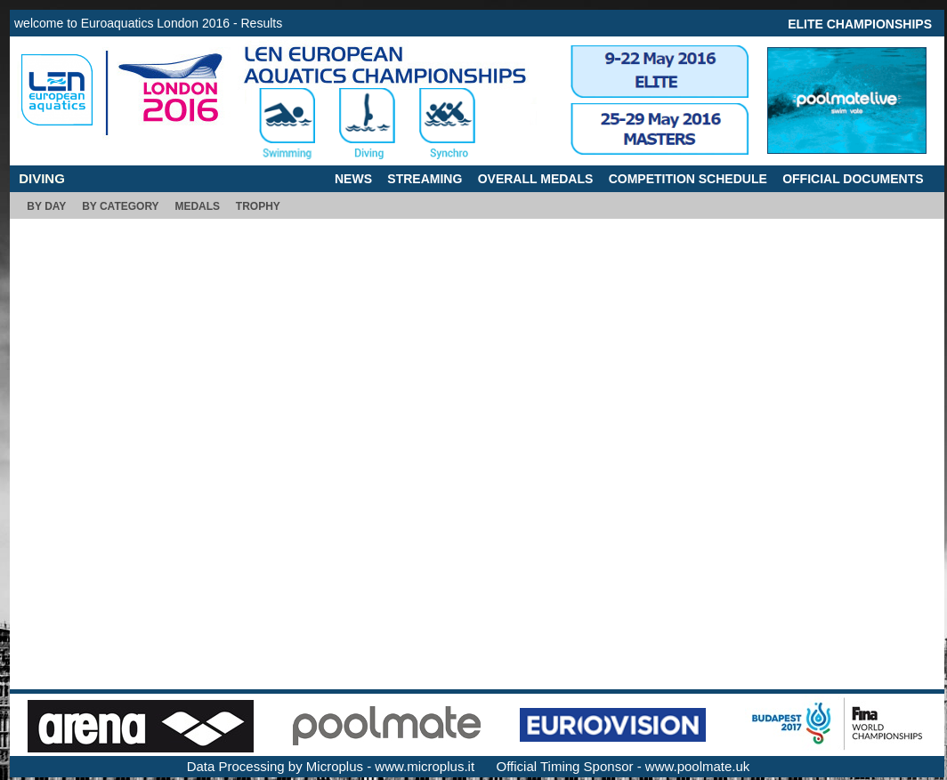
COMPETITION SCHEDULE (688, 179)
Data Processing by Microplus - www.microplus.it (330, 766)
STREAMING (424, 179)
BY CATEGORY (120, 206)
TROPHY (258, 206)
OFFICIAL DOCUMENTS (852, 179)
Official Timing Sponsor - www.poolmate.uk (623, 766)
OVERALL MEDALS (536, 179)
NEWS (353, 179)
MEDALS (197, 206)
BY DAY (46, 206)
